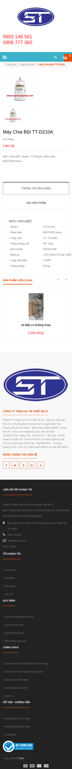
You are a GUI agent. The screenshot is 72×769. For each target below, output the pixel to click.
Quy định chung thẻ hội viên (18, 616)
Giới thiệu (9, 578)
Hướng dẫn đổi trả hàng (16, 718)
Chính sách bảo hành (15, 688)
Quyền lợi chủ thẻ (13, 625)
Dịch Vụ (8, 696)
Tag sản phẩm (36, 202)
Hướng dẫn (10, 734)
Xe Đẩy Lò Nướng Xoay (36, 325)
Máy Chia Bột (27, 64)
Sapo (21, 758)
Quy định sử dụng (13, 633)
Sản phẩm (9, 586)
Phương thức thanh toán (16, 726)
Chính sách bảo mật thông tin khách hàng (25, 663)
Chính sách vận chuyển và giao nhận (23, 671)
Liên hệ (7, 594)
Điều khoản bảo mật (14, 641)
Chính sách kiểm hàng (15, 679)
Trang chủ (12, 64)
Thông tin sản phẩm (36, 188)
